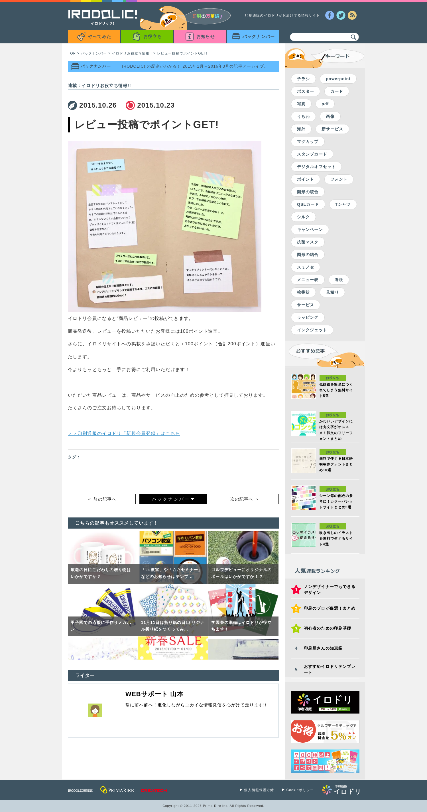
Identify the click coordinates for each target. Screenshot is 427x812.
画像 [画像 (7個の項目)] (330, 116)
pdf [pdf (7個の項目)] (325, 104)
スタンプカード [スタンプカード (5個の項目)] (312, 154)
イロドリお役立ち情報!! (132, 53)
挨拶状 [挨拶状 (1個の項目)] (303, 292)
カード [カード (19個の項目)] (336, 91)
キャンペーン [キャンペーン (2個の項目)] (310, 229)
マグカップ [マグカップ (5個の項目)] (308, 141)
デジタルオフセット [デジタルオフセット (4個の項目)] (316, 166)
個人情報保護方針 (259, 790)
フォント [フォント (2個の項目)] (338, 179)
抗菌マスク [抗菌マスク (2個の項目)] (308, 242)
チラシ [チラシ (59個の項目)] (303, 78)
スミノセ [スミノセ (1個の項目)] (305, 267)
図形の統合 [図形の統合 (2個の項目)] (308, 192)
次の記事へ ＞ (244, 499)
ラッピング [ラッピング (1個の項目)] (308, 317)
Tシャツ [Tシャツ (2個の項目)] (343, 204)
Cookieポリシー (300, 790)
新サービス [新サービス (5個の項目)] (332, 129)
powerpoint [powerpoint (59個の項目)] (338, 78)
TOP (72, 53)
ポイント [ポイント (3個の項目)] (305, 179)
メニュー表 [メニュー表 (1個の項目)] (308, 279)
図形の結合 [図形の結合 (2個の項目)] (308, 254)
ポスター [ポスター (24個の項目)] (305, 91)
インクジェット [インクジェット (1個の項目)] (312, 330)
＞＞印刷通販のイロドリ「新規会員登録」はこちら (124, 433)
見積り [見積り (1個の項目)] (332, 292)
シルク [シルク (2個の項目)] (303, 217)
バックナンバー (94, 53)
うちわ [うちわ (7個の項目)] (303, 116)
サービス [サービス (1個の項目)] (305, 305)
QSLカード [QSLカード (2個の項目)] (308, 204)
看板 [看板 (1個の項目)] (339, 279)
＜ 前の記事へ (101, 499)
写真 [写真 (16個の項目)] (301, 104)
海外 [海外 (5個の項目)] (301, 129)
